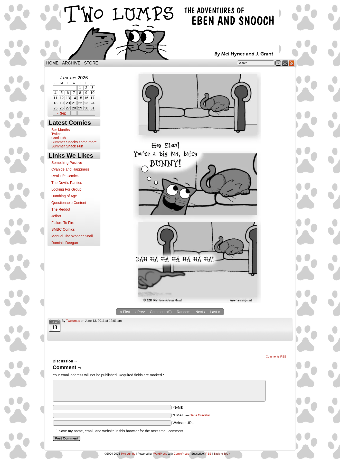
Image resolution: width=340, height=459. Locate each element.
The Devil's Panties (66, 183)
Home (52, 63)
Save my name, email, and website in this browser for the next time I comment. (121, 431)
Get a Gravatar (200, 415)
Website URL (183, 423)
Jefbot (56, 216)
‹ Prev (140, 312)
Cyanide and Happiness (70, 169)
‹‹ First (125, 312)
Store (91, 63)
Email (285, 63)
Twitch (56, 134)
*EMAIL (191, 415)
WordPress (160, 453)
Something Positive (66, 163)
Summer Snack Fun (67, 146)
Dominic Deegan (64, 243)
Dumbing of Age (64, 196)
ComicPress (181, 453)
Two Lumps (170, 31)
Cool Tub (58, 138)
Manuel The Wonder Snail (72, 236)
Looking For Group (66, 189)
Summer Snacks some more (74, 142)
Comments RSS (276, 356)
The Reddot (60, 209)
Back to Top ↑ (221, 453)
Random (183, 312)
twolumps (73, 321)
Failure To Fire (62, 223)
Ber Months (60, 130)
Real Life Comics (65, 176)
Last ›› (215, 312)
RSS (291, 63)
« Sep (61, 113)
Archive (71, 63)
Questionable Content (68, 203)
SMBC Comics (63, 229)
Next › (200, 312)
